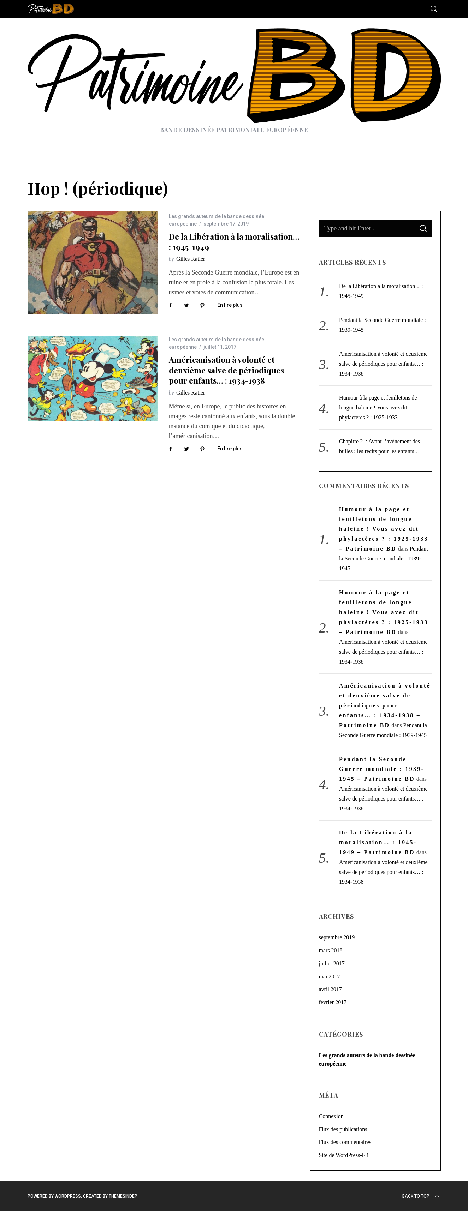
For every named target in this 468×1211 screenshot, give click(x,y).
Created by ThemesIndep (110, 1196)
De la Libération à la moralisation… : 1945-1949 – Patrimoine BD (378, 842)
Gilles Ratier (190, 259)
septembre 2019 (337, 937)
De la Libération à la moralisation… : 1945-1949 (234, 241)
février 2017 (333, 1002)
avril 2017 (330, 989)
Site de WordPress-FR (344, 1155)
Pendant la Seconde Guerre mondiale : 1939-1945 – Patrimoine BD (381, 769)
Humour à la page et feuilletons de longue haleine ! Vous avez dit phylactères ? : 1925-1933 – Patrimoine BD (383, 529)
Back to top (421, 1196)
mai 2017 (329, 976)
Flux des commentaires (345, 1142)
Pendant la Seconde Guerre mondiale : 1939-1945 (383, 558)
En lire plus (230, 305)
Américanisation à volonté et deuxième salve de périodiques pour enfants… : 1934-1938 (226, 370)
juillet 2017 (332, 963)
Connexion (331, 1116)
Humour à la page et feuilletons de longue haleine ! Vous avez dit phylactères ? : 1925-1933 (378, 407)
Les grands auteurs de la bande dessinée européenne (367, 1059)
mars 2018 (331, 950)
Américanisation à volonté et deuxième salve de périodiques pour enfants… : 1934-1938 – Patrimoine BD (385, 705)
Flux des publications (343, 1129)
